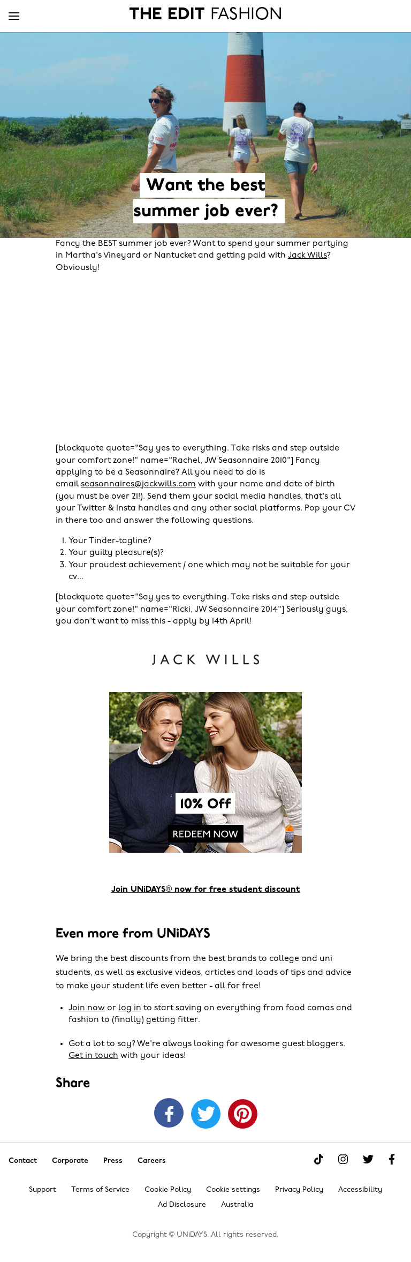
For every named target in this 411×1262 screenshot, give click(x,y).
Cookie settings (233, 1190)
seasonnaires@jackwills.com (138, 484)
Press (113, 1160)
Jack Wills (307, 255)
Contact (23, 1160)
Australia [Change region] (237, 1205)
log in (129, 1008)
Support (42, 1190)
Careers (152, 1160)
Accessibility (360, 1190)
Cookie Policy (167, 1190)
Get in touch (93, 1055)
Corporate (70, 1160)
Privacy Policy (299, 1190)
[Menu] (14, 16)
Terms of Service (100, 1190)
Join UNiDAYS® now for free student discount (205, 889)
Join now (86, 1008)
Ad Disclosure (182, 1205)
